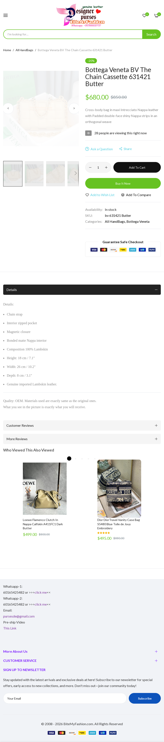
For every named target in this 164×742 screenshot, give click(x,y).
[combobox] (82, 34)
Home (7, 50)
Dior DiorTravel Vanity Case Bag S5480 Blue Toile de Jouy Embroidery (118, 524)
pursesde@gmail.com (19, 616)
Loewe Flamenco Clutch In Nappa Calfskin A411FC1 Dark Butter (43, 524)
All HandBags (24, 50)
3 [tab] (82, 458)
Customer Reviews (20, 425)
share (125, 149)
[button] (8, 108)
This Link (9, 628)
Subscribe (145, 698)
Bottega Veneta (137, 221)
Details (11, 290)
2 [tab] (75, 458)
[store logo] (82, 15)
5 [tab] (95, 458)
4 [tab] (88, 458)
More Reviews (17, 439)
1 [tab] (69, 458)
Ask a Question (99, 149)
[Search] (151, 34)
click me (41, 592)
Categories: (93, 221)
